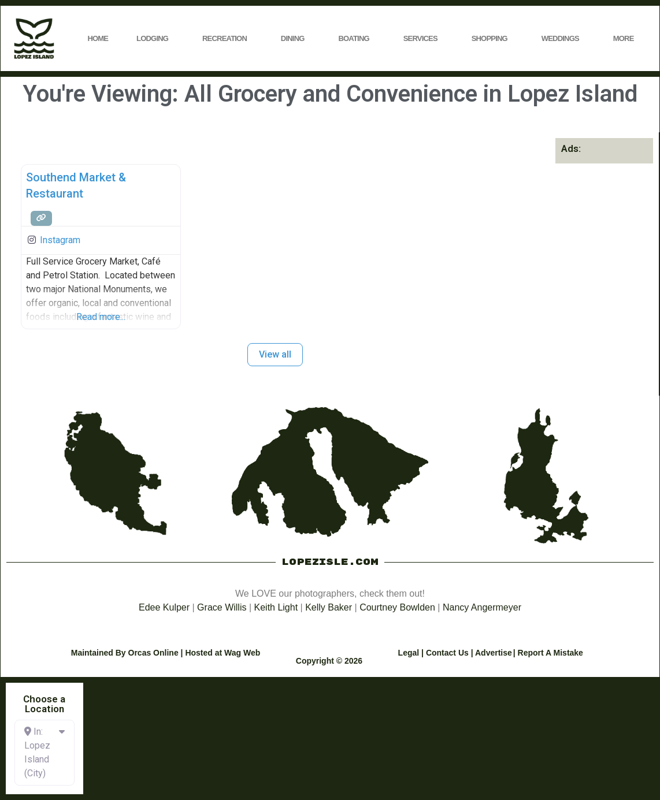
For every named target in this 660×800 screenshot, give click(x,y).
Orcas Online (153, 652)
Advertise (493, 652)
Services (423, 38)
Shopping (492, 38)
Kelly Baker (328, 607)
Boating (356, 38)
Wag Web (242, 652)
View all (275, 354)
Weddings (563, 38)
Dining (295, 38)
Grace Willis (221, 607)
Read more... (100, 316)
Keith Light (276, 607)
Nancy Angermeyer (482, 607)
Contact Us (447, 652)
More (626, 38)
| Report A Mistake (548, 652)
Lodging (155, 38)
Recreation (227, 38)
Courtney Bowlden (397, 607)
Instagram (60, 240)
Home (97, 38)
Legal (409, 652)
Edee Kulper (164, 607)
